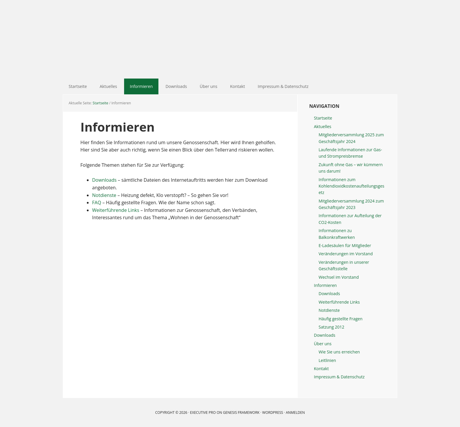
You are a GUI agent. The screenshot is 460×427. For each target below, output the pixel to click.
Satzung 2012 (331, 327)
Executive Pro (203, 412)
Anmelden (295, 412)
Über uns (323, 343)
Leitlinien (327, 360)
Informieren (325, 285)
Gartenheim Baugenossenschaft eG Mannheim (230, 39)
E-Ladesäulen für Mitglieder (345, 245)
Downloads (104, 180)
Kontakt (321, 368)
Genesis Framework (241, 412)
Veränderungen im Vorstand (346, 253)
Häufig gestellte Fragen (341, 318)
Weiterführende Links (115, 210)
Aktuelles (322, 126)
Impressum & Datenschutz (339, 377)
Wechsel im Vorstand (339, 277)
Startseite (323, 118)
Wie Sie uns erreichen (339, 352)
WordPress (272, 412)
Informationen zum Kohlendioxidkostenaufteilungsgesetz (351, 186)
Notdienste (104, 195)
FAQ (96, 202)
